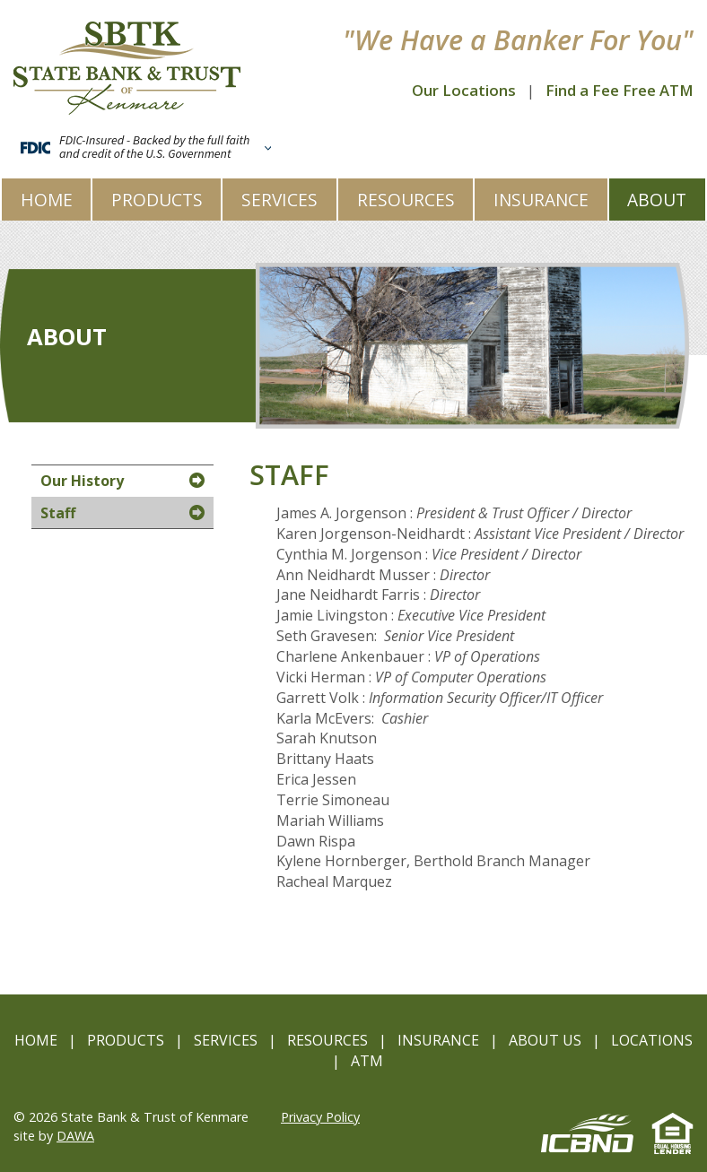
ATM (367, 1061)
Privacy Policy (320, 1116)
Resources (327, 1040)
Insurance (438, 1040)
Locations (652, 1040)
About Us (545, 1040)
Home (35, 1040)
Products (125, 1040)
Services (225, 1040)
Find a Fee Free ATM (620, 90)
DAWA (75, 1135)
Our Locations (464, 90)
